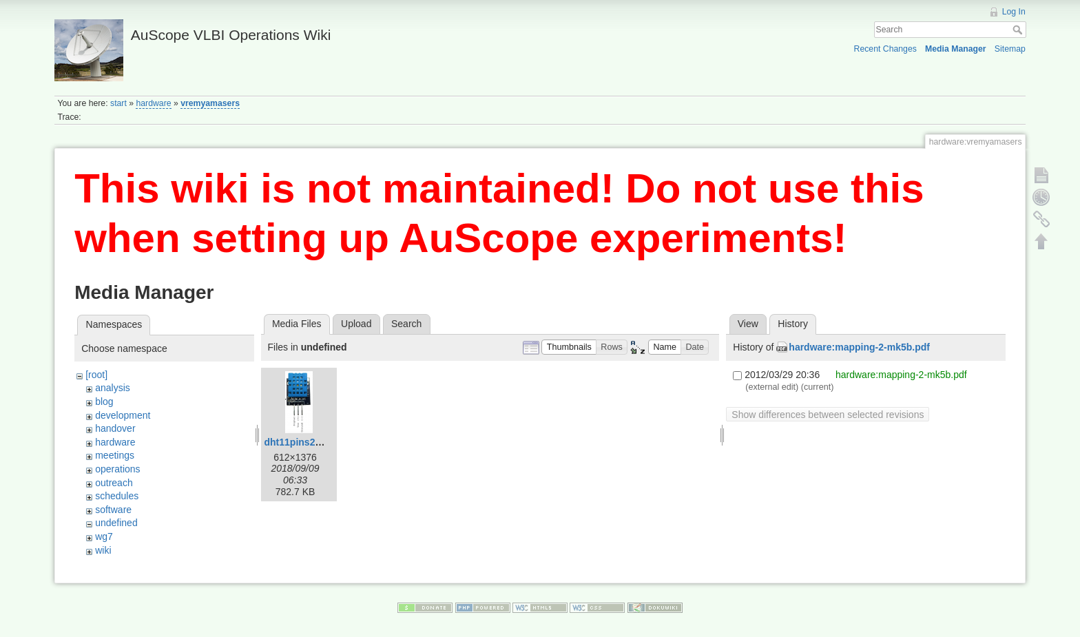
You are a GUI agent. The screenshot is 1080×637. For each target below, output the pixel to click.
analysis (112, 387)
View (748, 323)
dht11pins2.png (299, 442)
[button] (568, 347)
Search (1019, 29)
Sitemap (1010, 49)
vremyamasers (210, 103)
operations (117, 468)
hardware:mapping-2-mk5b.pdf (859, 347)
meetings (114, 455)
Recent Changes (885, 49)
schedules (116, 495)
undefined (116, 522)
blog (104, 401)
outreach (113, 482)
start (118, 103)
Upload (356, 323)
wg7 (104, 536)
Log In (1014, 12)
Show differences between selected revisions (827, 414)
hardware (153, 103)
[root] (96, 374)
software (113, 509)
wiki (103, 550)
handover (115, 428)
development (122, 415)
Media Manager (955, 49)
